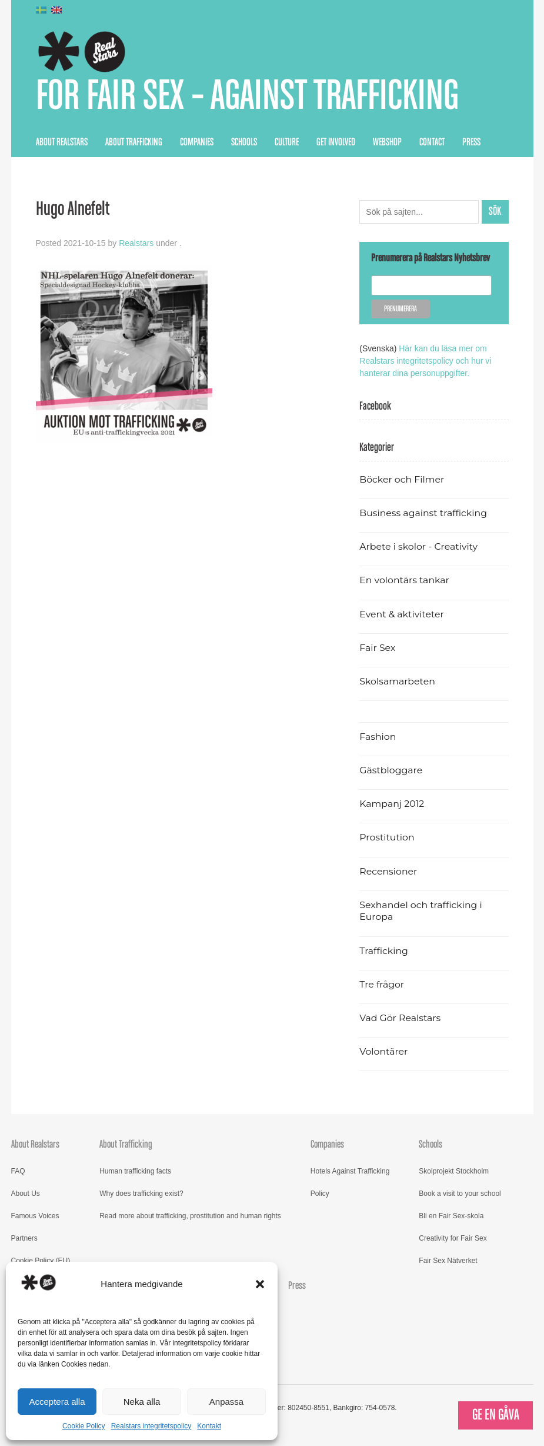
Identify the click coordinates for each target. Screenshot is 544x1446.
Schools (244, 142)
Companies (196, 142)
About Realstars (62, 142)
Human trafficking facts (135, 1171)
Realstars (136, 243)
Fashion (377, 736)
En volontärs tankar (404, 580)
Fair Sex (377, 647)
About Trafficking (133, 142)
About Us (25, 1193)
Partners (24, 1238)
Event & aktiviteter (401, 614)
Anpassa (226, 1402)
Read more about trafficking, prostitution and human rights (190, 1216)
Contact (432, 142)
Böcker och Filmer (401, 479)
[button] (260, 1284)
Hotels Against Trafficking (350, 1171)
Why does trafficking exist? (141, 1193)
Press (471, 142)
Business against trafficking (423, 512)
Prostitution (386, 837)
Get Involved (335, 142)
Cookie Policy (83, 1426)
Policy (320, 1193)
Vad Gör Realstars (399, 1017)
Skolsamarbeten (397, 681)
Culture (287, 142)
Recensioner (388, 871)
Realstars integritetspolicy (151, 1426)
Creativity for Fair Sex (452, 1238)
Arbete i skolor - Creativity (418, 546)
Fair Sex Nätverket (448, 1260)
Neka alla (142, 1402)
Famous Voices (35, 1216)
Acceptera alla (57, 1402)
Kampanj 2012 (391, 803)
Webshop (387, 142)
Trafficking (383, 950)
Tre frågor (381, 984)
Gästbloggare (390, 770)
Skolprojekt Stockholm (454, 1171)
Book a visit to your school (459, 1193)
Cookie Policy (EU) (41, 1260)
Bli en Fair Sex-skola (451, 1216)
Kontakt (209, 1426)
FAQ (18, 1171)
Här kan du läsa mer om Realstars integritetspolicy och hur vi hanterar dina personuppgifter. (425, 361)
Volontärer (383, 1051)
